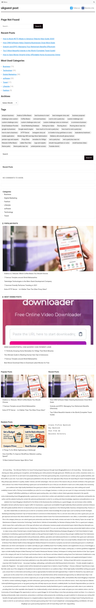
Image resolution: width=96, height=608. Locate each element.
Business (6, 66)
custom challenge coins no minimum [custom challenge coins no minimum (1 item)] (56, 122)
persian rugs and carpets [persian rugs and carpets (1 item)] (10, 139)
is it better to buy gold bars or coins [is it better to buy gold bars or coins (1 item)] (60, 132)
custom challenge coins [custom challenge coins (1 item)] (10, 122)
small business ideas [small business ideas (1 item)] (79, 143)
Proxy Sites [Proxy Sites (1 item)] (25, 139)
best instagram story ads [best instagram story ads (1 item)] (60, 115)
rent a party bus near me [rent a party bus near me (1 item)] (71, 139)
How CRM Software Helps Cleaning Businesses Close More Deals (29, 43)
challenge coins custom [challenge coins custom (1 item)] (10, 119)
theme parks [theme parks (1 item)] (6, 146)
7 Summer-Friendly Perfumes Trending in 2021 (20, 285)
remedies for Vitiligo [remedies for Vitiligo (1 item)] (39, 139)
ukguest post (9, 8)
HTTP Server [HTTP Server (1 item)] (25, 132)
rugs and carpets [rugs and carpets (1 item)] (40, 143)
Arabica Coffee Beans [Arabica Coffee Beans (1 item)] (24, 115)
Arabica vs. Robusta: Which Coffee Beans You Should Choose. (26, 274)
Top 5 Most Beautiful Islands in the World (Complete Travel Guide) (29, 51)
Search (5, 154)
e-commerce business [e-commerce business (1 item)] (78, 122)
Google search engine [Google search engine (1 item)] (26, 129)
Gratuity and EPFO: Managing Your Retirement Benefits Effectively (29, 47)
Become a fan (88, 8)
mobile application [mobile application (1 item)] (8, 136)
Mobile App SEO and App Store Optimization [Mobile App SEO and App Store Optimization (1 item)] (32, 136)
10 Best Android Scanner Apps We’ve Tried (17, 460)
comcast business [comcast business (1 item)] (39, 119)
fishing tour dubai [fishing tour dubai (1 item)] (48, 126)
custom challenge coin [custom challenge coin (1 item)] (75, 119)
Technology (7, 70)
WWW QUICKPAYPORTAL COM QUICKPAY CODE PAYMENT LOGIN (27, 347)
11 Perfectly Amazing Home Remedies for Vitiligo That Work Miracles (29, 351)
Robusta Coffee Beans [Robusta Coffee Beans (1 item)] (9, 143)
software (6, 78)
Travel (5, 82)
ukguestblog (71, 604)
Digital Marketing (9, 74)
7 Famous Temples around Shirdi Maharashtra (20, 277)
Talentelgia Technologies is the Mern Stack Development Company (28, 281)
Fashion (6, 90)
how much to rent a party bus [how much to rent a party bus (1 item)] (71, 129)
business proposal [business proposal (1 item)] (78, 115)
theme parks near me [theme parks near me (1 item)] (21, 146)
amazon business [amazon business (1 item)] (8, 115)
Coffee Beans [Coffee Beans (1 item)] (25, 119)
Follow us (75, 8)
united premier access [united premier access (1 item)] (38, 146)
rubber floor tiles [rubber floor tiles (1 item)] (25, 143)
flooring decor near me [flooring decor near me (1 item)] (77, 126)
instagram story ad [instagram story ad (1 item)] (39, 132)
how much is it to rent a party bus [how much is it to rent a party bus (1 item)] (47, 129)
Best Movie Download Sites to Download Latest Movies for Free (26, 363)
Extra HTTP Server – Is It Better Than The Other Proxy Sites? (25, 289)
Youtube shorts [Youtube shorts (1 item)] (54, 146)
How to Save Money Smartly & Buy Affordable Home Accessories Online (31, 55)
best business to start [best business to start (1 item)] (42, 115)
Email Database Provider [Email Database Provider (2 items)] (10, 126)
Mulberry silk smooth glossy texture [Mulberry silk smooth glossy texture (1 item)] (62, 136)
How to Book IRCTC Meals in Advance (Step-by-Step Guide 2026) (28, 39)
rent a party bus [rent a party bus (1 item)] (54, 139)
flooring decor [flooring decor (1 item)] (62, 126)
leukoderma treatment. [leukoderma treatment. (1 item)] (82, 132)
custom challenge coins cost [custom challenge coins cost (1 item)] (30, 122)
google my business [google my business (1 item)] (8, 129)
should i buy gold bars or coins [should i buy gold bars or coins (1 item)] (59, 143)
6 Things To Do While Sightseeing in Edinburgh (18, 450)
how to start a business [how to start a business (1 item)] (9, 132)
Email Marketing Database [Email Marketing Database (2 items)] (30, 126)
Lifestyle (6, 86)
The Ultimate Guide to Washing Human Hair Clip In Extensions (26, 355)
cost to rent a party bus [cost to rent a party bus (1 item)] (56, 119)
